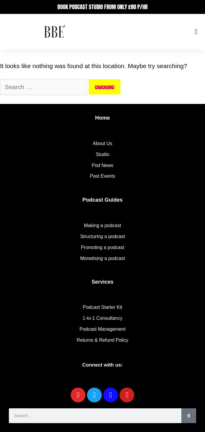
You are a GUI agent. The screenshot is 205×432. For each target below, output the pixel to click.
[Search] (188, 415)
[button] (196, 31)
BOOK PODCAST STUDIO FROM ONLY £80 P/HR (102, 7)
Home (102, 118)
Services (102, 282)
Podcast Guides (102, 200)
